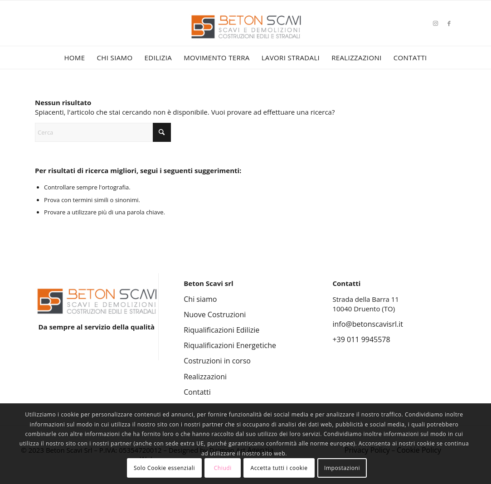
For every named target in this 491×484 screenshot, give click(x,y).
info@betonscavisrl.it (367, 324)
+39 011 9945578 (361, 339)
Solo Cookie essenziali (164, 468)
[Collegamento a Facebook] (449, 23)
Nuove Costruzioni (215, 314)
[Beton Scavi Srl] (245, 36)
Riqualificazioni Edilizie (221, 330)
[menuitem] (74, 57)
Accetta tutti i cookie (278, 468)
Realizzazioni (205, 377)
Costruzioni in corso (217, 361)
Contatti (197, 392)
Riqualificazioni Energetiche (230, 345)
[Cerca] (103, 132)
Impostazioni (342, 468)
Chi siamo (200, 299)
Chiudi (223, 468)
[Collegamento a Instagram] (435, 23)
